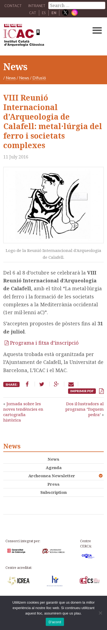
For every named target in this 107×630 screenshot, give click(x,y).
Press (53, 484)
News (11, 77)
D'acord (54, 622)
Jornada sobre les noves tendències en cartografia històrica (23, 412)
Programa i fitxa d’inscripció (44, 342)
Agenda (54, 467)
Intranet (36, 6)
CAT (32, 13)
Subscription (53, 492)
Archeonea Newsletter (51, 475)
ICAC (42, 36)
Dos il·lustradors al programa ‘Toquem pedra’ (84, 409)
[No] (100, 613)
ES (44, 13)
